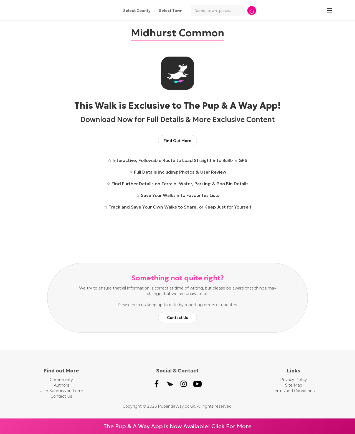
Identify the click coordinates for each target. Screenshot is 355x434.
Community (61, 379)
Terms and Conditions (294, 390)
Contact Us (177, 317)
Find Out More (177, 140)
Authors (61, 385)
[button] (332, 10)
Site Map (293, 385)
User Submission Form (61, 390)
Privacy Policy (293, 379)
